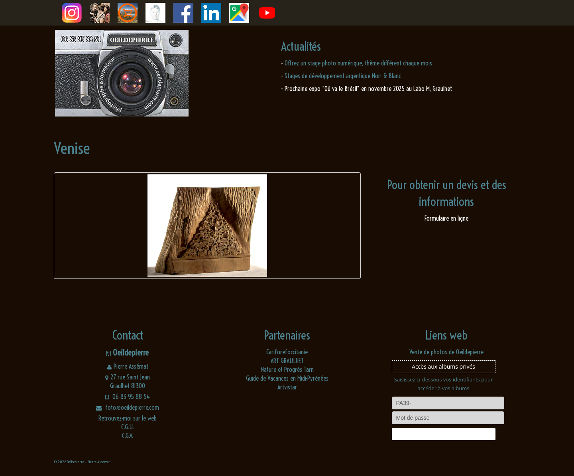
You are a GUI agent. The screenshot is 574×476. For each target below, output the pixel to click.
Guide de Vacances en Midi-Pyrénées (287, 378)
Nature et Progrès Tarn (287, 369)
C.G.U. (127, 427)
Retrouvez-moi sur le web (127, 418)
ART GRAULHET (287, 361)
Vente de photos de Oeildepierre (446, 352)
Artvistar (287, 387)
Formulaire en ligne (446, 218)
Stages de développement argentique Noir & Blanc (343, 76)
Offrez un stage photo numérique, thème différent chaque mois (358, 63)
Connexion (443, 434)
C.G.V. (127, 436)
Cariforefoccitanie (287, 352)
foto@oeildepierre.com (127, 407)
